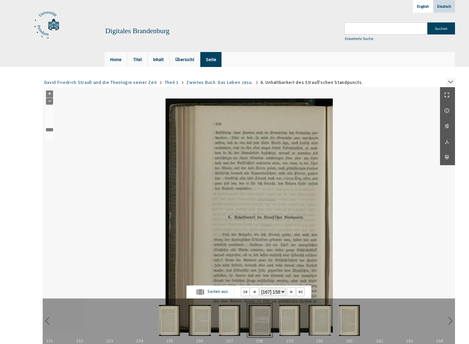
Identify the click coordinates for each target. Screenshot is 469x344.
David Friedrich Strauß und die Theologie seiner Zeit (100, 82)
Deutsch (444, 6)
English (423, 6)
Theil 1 (172, 82)
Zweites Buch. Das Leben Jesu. (219, 82)
